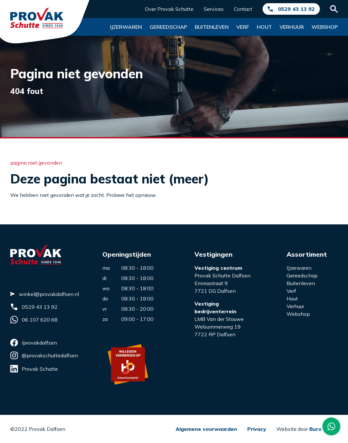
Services (214, 9)
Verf (242, 27)
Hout (264, 27)
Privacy (256, 429)
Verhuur (292, 27)
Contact (243, 9)
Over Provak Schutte (169, 9)
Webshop (325, 27)
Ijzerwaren (126, 27)
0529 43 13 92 (296, 9)
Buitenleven (212, 27)
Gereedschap (168, 27)
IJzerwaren (299, 268)
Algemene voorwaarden (206, 429)
